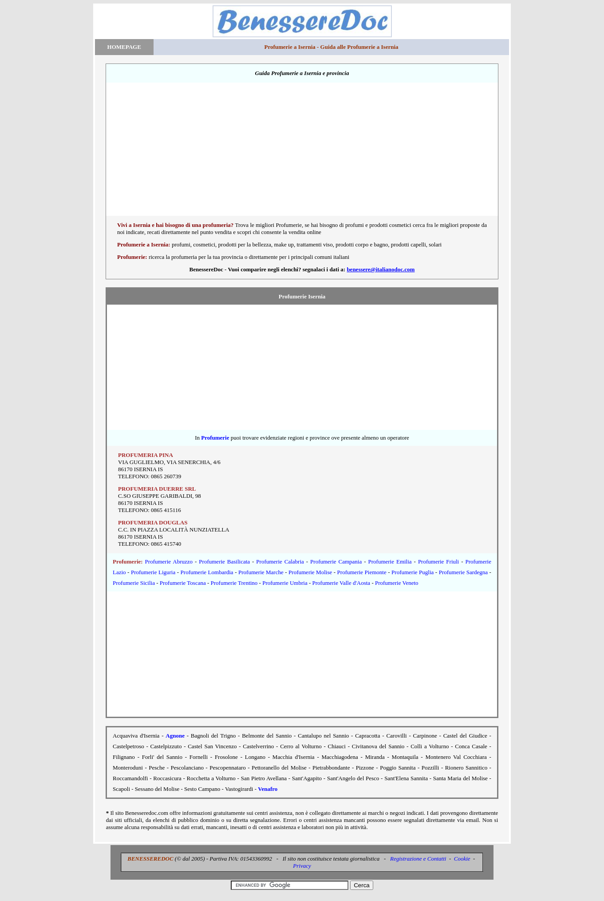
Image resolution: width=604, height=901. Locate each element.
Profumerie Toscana (183, 582)
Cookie (462, 858)
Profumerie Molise (310, 572)
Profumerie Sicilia (134, 582)
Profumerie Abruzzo (169, 561)
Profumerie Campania (336, 561)
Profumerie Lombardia (207, 572)
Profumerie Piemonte (362, 572)
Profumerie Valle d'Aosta (341, 582)
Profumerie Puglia (412, 572)
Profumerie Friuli (438, 561)
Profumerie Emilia (390, 561)
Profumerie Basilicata (224, 561)
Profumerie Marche (261, 572)
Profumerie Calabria (280, 561)
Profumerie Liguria (153, 572)
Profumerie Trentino (234, 582)
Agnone (175, 735)
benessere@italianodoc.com (381, 269)
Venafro (267, 789)
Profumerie (215, 437)
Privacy (302, 865)
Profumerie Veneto (396, 582)
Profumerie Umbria (284, 582)
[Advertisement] (302, 153)
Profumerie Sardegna (463, 572)
